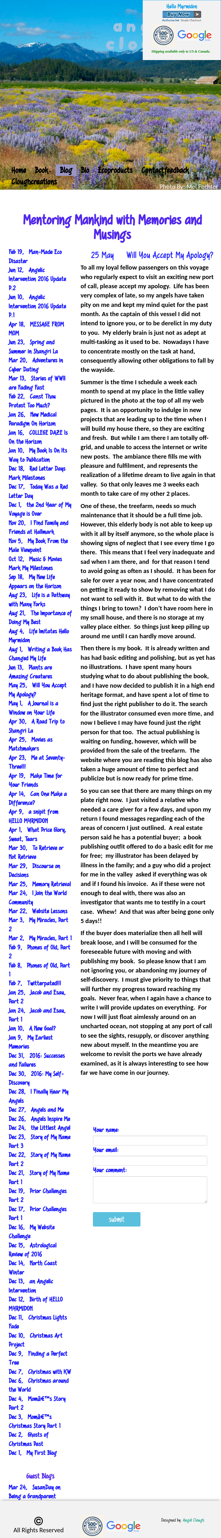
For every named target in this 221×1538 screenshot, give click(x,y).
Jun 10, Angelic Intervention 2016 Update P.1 (37, 306)
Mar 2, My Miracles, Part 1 (40, 938)
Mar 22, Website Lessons (38, 911)
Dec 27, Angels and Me (36, 1110)
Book (43, 170)
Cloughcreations (34, 181)
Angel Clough (193, 1520)
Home (18, 170)
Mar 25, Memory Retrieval (40, 884)
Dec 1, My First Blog (33, 1453)
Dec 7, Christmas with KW (40, 1372)
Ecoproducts (115, 170)
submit (117, 1219)
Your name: (106, 1130)
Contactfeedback (165, 170)
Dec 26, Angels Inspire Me (39, 1119)
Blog (66, 170)
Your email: (106, 1150)
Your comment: (110, 1170)
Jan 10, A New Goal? (32, 1028)
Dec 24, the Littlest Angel (39, 1128)
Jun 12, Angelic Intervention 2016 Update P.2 (37, 279)
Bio (85, 170)
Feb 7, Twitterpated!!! (35, 983)
